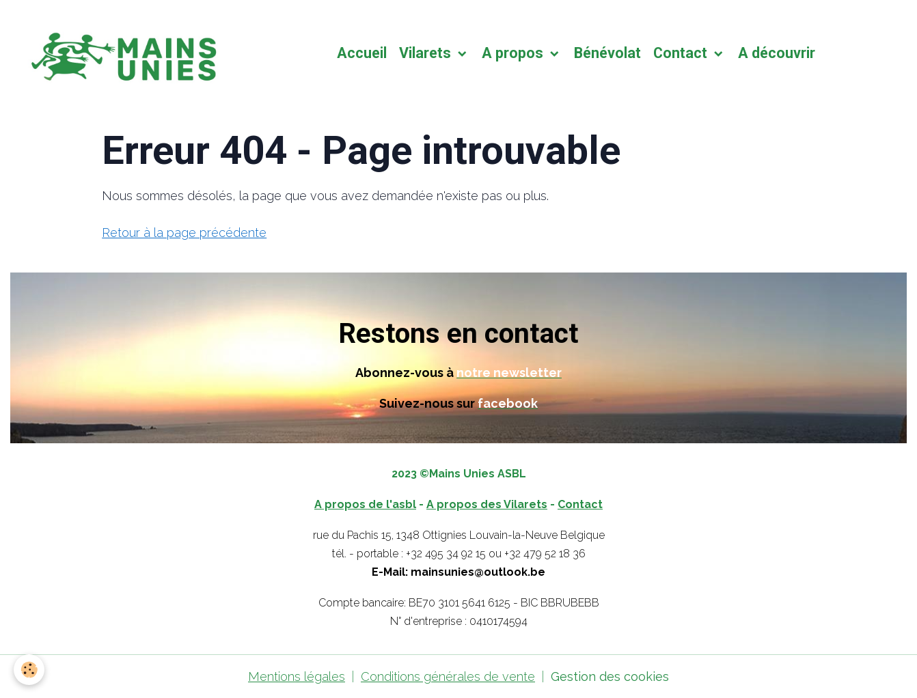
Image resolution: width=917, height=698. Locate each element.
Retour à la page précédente (184, 232)
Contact (682, 52)
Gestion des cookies (610, 676)
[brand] (123, 53)
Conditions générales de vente (448, 676)
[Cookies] (29, 669)
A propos (514, 52)
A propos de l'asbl (365, 504)
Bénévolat (607, 52)
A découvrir (776, 52)
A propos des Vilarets (486, 504)
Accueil (362, 52)
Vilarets (426, 52)
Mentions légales (296, 676)
